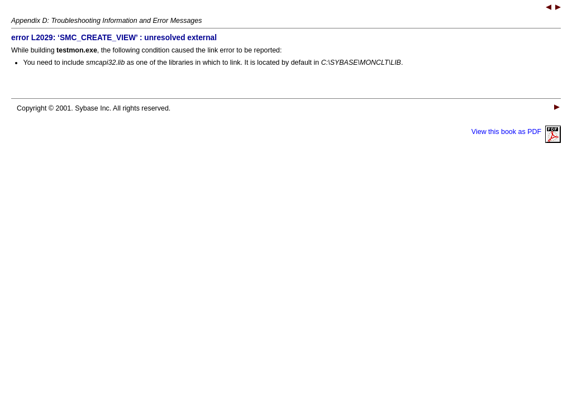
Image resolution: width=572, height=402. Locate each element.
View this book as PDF (516, 132)
